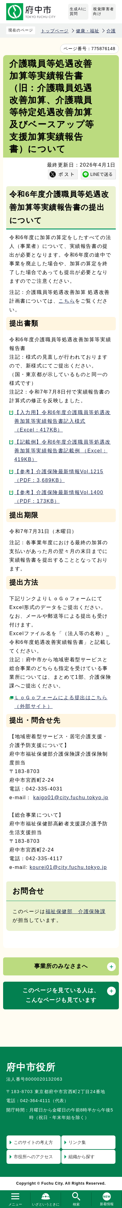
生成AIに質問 (78, 11)
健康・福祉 (87, 30)
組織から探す (81, 1156)
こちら (67, 301)
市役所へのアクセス (33, 1156)
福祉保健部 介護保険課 (75, 911)
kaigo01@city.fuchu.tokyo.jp (70, 797)
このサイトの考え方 (33, 1142)
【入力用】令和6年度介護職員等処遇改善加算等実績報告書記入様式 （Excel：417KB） (62, 421)
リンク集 (77, 1142)
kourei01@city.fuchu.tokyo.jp (68, 867)
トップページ (54, 30)
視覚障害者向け (103, 11)
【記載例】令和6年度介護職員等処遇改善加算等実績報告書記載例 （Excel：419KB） (62, 450)
